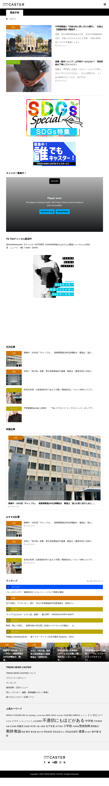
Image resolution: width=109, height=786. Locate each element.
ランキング (11, 683)
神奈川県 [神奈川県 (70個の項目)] (40, 732)
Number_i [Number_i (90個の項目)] (33, 715)
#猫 (21, 247)
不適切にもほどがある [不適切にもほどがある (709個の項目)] (63, 720)
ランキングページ (93, 581)
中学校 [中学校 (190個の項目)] (89, 720)
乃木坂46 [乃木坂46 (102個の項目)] (98, 721)
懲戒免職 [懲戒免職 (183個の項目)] (84, 725)
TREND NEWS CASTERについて (21, 673)
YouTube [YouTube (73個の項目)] (60, 715)
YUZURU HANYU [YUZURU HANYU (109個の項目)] (72, 715)
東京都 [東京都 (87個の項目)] (33, 732)
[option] (13, 652)
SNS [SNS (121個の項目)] (48, 715)
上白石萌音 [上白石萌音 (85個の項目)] (37, 721)
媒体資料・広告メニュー (17, 687)
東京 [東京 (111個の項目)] (28, 732)
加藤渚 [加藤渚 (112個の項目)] (20, 726)
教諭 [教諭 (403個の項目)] (17, 731)
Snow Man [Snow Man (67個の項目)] (41, 715)
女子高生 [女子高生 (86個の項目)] (59, 726)
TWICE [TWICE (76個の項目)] (53, 715)
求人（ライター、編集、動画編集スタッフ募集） (28, 692)
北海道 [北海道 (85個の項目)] (27, 726)
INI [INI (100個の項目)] (23, 715)
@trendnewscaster (14, 244)
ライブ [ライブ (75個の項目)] (29, 721)
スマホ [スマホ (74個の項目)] (8, 721)
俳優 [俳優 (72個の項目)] (7, 726)
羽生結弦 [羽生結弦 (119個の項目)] (48, 731)
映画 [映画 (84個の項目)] (23, 732)
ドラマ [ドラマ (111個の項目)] (15, 721)
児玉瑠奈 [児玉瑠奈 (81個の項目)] (13, 726)
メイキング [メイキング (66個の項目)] (22, 721)
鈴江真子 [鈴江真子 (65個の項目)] (88, 732)
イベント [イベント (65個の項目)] (84, 715)
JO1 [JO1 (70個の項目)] (27, 715)
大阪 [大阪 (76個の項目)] (38, 726)
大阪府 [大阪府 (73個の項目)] (42, 726)
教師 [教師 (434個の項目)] (9, 731)
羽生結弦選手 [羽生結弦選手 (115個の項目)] (71, 731)
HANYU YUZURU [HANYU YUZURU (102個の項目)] (14, 715)
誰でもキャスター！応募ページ (20, 697)
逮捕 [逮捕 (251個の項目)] (81, 731)
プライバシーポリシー (16, 678)
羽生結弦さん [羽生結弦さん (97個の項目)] (59, 732)
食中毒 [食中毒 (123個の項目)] (95, 731)
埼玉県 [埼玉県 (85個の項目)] (33, 726)
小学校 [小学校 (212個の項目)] (67, 725)
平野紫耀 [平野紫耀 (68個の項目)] (76, 726)
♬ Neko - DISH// (31, 247)
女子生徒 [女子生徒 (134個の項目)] (50, 726)
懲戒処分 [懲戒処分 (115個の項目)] (95, 726)
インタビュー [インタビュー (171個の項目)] (95, 715)
